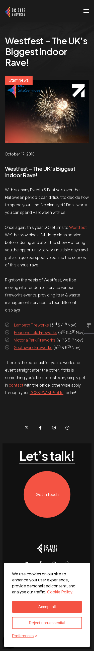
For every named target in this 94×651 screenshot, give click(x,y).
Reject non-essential (47, 623)
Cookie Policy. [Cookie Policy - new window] (60, 591)
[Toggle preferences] (47, 636)
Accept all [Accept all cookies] (47, 607)
